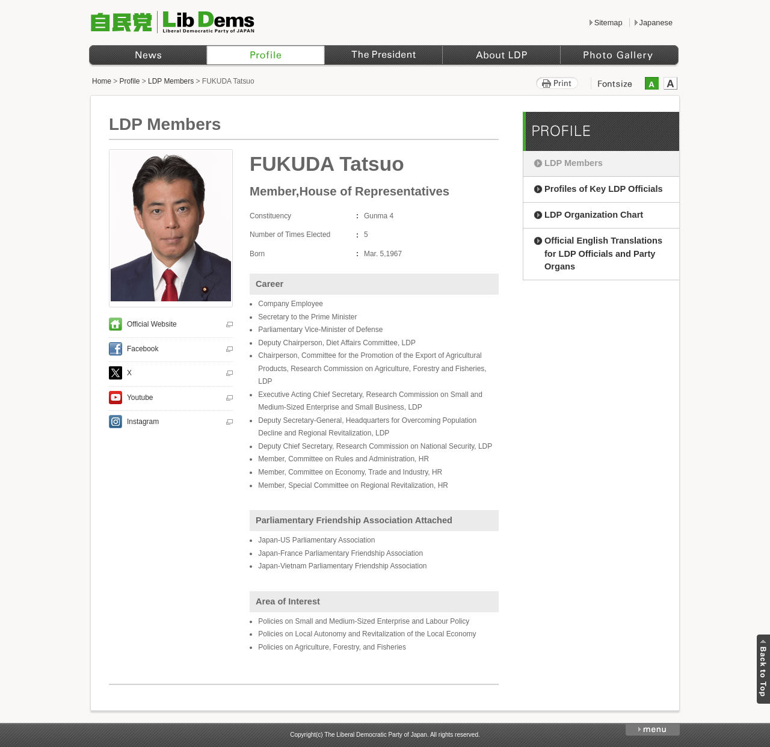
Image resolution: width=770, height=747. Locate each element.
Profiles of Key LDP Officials (603, 189)
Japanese (656, 22)
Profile (130, 81)
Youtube (140, 397)
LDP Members (171, 81)
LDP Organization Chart (593, 215)
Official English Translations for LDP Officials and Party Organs (603, 254)
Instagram (143, 421)
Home (101, 81)
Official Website (152, 324)
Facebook (143, 349)
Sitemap (608, 22)
